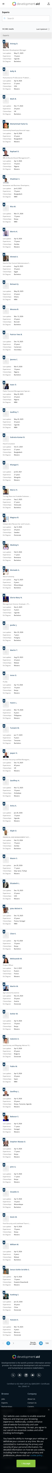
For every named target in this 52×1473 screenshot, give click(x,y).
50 (41, 1343)
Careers (31, 1406)
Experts (4, 1403)
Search (9, 18)
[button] (3, 3)
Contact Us (32, 1403)
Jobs (3, 1399)
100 (47, 1343)
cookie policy (36, 1455)
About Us (31, 1399)
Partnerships (6, 1406)
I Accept (26, 1463)
